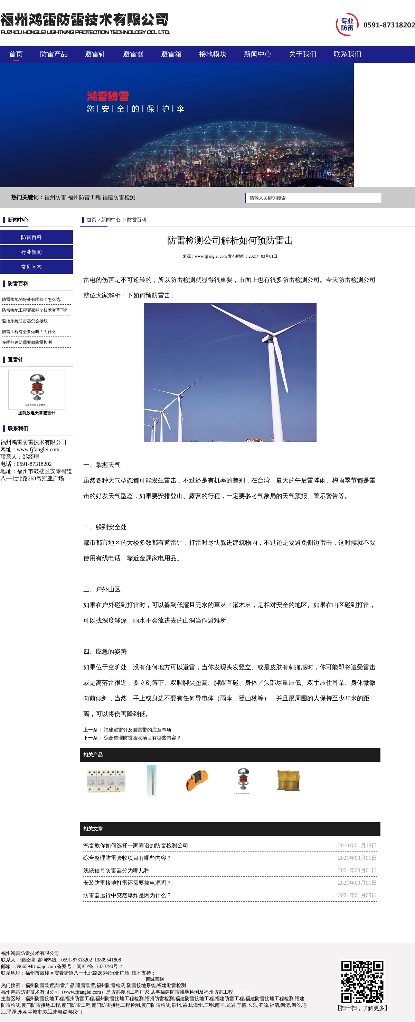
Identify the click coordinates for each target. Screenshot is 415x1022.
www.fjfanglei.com (38, 449)
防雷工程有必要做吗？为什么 (29, 331)
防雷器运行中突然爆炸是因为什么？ (127, 895)
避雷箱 (171, 54)
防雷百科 (31, 237)
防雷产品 (54, 54)
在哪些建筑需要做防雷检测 (27, 342)
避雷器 (133, 54)
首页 (16, 54)
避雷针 (95, 54)
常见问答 (31, 267)
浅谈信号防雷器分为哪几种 (116, 870)
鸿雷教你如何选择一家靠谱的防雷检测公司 (135, 845)
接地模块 (213, 54)
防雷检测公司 (357, 279)
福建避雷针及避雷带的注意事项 (137, 730)
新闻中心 (258, 54)
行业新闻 (31, 252)
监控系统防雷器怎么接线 (25, 321)
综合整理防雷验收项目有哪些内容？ (142, 737)
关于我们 (303, 54)
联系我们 (347, 54)
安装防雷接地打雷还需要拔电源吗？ (127, 883)
